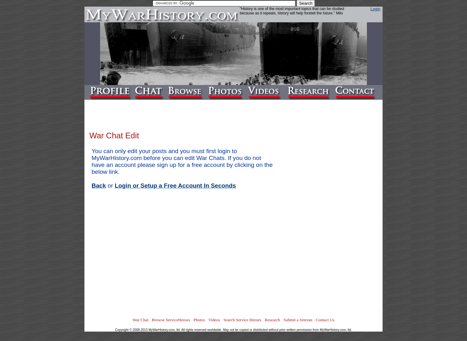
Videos (214, 319)
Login (375, 9)
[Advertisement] (352, 221)
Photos (199, 319)
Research (272, 319)
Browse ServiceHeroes (171, 319)
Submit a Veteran (297, 319)
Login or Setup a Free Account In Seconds (175, 185)
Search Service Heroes (242, 319)
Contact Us (325, 319)
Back (99, 185)
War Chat (140, 319)
